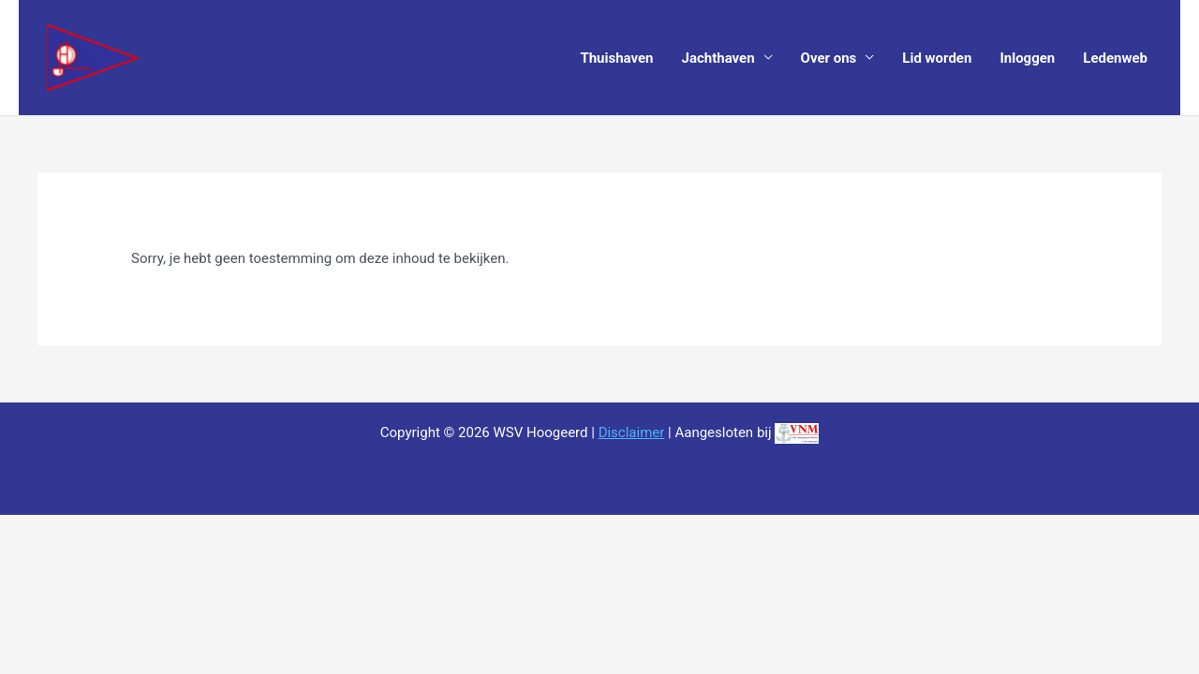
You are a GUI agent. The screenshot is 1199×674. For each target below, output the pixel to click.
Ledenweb (1115, 58)
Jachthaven (718, 58)
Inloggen (1027, 58)
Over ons (829, 58)
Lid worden (936, 58)
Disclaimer (632, 432)
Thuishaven (616, 58)
